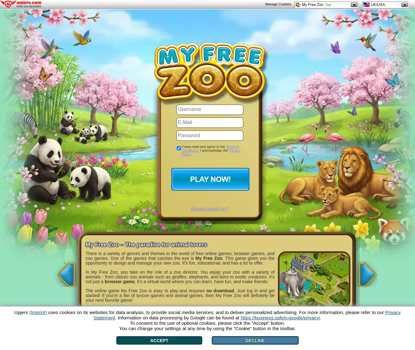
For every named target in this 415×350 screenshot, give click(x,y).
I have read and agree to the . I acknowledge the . (211, 150)
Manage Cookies (278, 4)
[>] (365, 273)
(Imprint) (38, 312)
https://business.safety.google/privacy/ (280, 317)
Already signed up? (210, 208)
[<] (64, 273)
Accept (159, 340)
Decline (255, 340)
